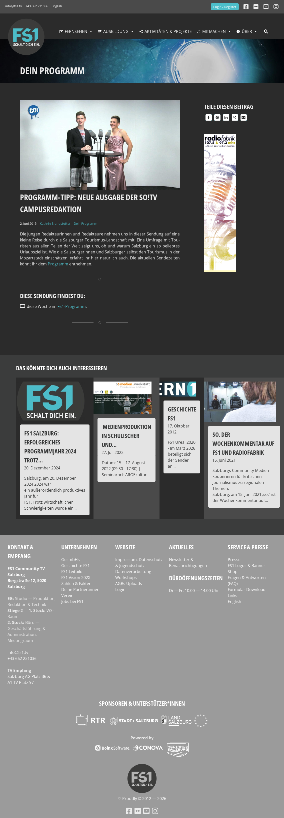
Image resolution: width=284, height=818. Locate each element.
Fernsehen (76, 31)
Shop (233, 571)
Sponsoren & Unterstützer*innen (142, 703)
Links (232, 595)
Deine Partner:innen (80, 589)
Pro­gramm (58, 264)
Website (125, 547)
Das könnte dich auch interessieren (61, 368)
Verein (67, 595)
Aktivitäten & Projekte (168, 31)
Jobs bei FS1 (72, 601)
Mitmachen (214, 31)
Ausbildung (115, 31)
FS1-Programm (72, 306)
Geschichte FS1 (75, 565)
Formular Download (247, 589)
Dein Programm (85, 223)
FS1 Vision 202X (75, 577)
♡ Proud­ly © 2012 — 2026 (142, 798)
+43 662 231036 (37, 6)
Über (247, 31)
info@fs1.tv (13, 6)
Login (120, 589)
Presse (234, 559)
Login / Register (224, 6)
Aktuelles (181, 547)
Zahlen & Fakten (76, 583)
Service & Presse (248, 547)
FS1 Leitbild (71, 571)
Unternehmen (79, 547)
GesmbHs (70, 559)
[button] (209, 117)
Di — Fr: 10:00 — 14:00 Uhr (194, 590)
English (57, 6)
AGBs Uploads (128, 583)
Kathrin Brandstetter (55, 223)
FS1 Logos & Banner (246, 565)
